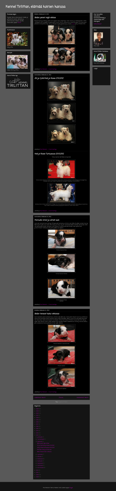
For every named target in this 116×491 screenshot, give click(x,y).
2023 (37, 411)
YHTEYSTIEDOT (97, 24)
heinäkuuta (40, 459)
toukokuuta (40, 463)
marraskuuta (40, 439)
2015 (37, 428)
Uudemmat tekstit (40, 398)
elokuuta (39, 456)
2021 (37, 415)
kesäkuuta (40, 461)
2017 (37, 424)
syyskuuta (40, 454)
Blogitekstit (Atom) (62, 402)
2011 (37, 470)
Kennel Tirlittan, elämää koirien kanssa (35, 6)
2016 (37, 426)
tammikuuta (40, 467)
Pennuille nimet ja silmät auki (46, 220)
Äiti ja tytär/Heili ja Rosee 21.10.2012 (48, 78)
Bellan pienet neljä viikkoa (45, 17)
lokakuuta (39, 441)
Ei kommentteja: (53, 69)
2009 (37, 475)
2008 (37, 477)
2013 (37, 433)
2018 (37, 422)
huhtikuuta (40, 465)
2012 (37, 435)
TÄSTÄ (19, 23)
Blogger (71, 488)
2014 (37, 431)
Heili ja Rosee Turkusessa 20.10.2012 (49, 153)
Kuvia (73, 24)
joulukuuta (40, 437)
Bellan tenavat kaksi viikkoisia (46, 313)
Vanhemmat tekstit (82, 398)
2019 (37, 420)
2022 (37, 413)
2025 (37, 409)
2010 (37, 472)
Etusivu (61, 398)
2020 (37, 417)
